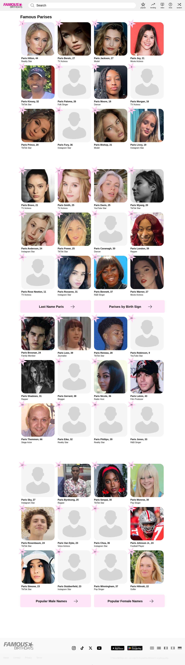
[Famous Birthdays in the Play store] (135, 648)
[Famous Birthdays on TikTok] (82, 648)
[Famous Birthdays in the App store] (117, 648)
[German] (180, 648)
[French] (166, 648)
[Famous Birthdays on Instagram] (74, 648)
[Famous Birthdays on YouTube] (100, 648)
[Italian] (173, 648)
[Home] (32, 646)
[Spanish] (152, 648)
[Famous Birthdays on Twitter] (90, 648)
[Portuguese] (159, 648)
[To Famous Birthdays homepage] (13, 5)
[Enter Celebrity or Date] (82, 5)
